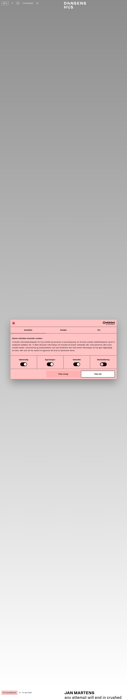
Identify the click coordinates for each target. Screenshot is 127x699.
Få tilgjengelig (9, 693)
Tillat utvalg (63, 374)
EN (18, 3)
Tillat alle (98, 374)
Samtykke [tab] (28, 330)
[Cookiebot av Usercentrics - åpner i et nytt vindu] (104, 323)
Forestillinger (28, 3)
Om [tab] (98, 330)
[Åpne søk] (12, 3)
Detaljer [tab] (63, 330)
